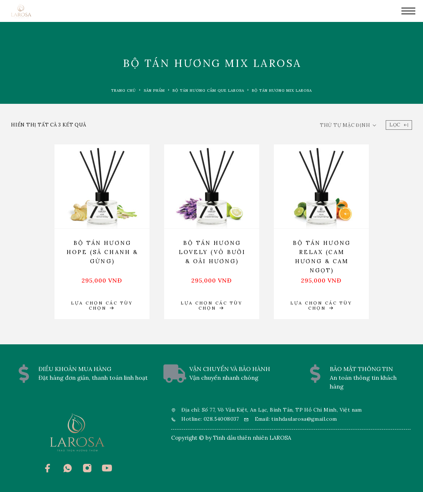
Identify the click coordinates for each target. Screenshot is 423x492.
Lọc (398, 125)
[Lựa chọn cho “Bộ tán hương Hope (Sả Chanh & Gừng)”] (102, 305)
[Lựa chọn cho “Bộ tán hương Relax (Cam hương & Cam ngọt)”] (321, 305)
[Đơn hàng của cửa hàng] (348, 125)
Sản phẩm (154, 90)
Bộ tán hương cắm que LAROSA (208, 90)
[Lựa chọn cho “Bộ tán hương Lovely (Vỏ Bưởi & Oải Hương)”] (211, 305)
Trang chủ (123, 90)
